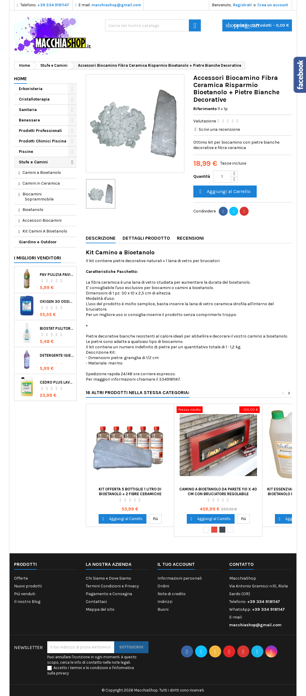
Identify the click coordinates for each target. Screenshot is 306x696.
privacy (62, 673)
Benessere (29, 120)
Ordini (163, 586)
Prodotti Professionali (40, 130)
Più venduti (24, 593)
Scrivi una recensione (219, 129)
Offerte (21, 578)
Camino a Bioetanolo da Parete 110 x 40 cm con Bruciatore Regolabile (218, 491)
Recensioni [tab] (190, 238)
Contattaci (96, 601)
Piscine (26, 151)
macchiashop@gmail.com (116, 5)
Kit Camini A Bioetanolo (44, 231)
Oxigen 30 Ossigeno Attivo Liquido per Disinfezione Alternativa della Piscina (57, 301)
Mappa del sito (100, 609)
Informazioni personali (179, 578)
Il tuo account (176, 564)
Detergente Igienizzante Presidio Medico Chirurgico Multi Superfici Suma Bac (57, 355)
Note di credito (171, 593)
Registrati (242, 5)
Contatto (241, 564)
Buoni (163, 609)
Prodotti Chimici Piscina (42, 141)
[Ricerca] (153, 25)
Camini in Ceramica (41, 183)
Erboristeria (30, 88)
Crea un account (272, 5)
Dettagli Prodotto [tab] (146, 238)
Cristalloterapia (34, 99)
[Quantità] (222, 177)
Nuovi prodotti (28, 586)
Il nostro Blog (27, 601)
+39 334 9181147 (53, 5)
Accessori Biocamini (42, 220)
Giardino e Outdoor (38, 241)
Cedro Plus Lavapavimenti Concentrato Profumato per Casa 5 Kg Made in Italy (57, 382)
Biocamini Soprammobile (37, 197)
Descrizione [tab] (101, 238)
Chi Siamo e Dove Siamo (108, 578)
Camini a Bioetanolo (41, 172)
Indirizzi (164, 601)
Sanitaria (28, 109)
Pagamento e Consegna (109, 593)
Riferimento (205, 108)
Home (20, 78)
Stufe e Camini (33, 162)
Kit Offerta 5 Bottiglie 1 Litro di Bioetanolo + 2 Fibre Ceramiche (130, 491)
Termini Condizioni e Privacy (112, 586)
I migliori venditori (37, 258)
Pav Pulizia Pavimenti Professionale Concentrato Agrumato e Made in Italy (57, 274)
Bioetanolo (32, 209)
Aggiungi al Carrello (224, 192)
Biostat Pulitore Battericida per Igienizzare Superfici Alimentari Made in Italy (57, 328)
